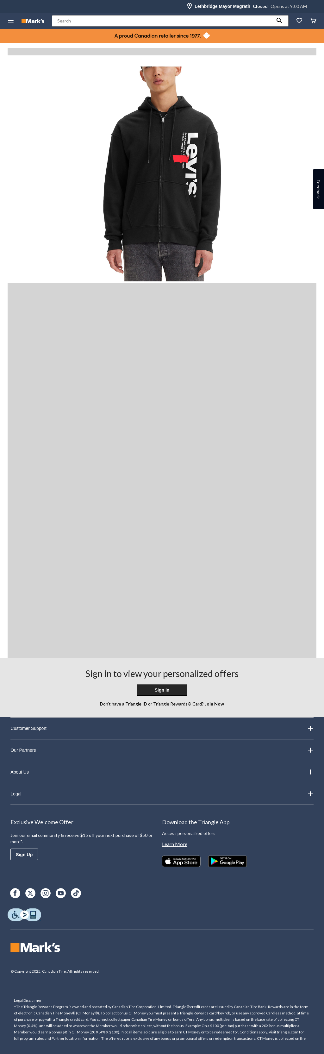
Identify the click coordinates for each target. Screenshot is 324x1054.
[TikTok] (76, 893)
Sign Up (24, 854)
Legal (161, 794)
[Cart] (313, 21)
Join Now (214, 703)
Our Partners (161, 750)
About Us (161, 772)
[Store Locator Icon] (189, 6)
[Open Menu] (11, 21)
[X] (30, 893)
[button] (279, 21)
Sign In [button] (162, 690)
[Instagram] (45, 893)
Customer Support (161, 728)
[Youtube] (61, 893)
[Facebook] (15, 893)
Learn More (174, 844)
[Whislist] (299, 21)
